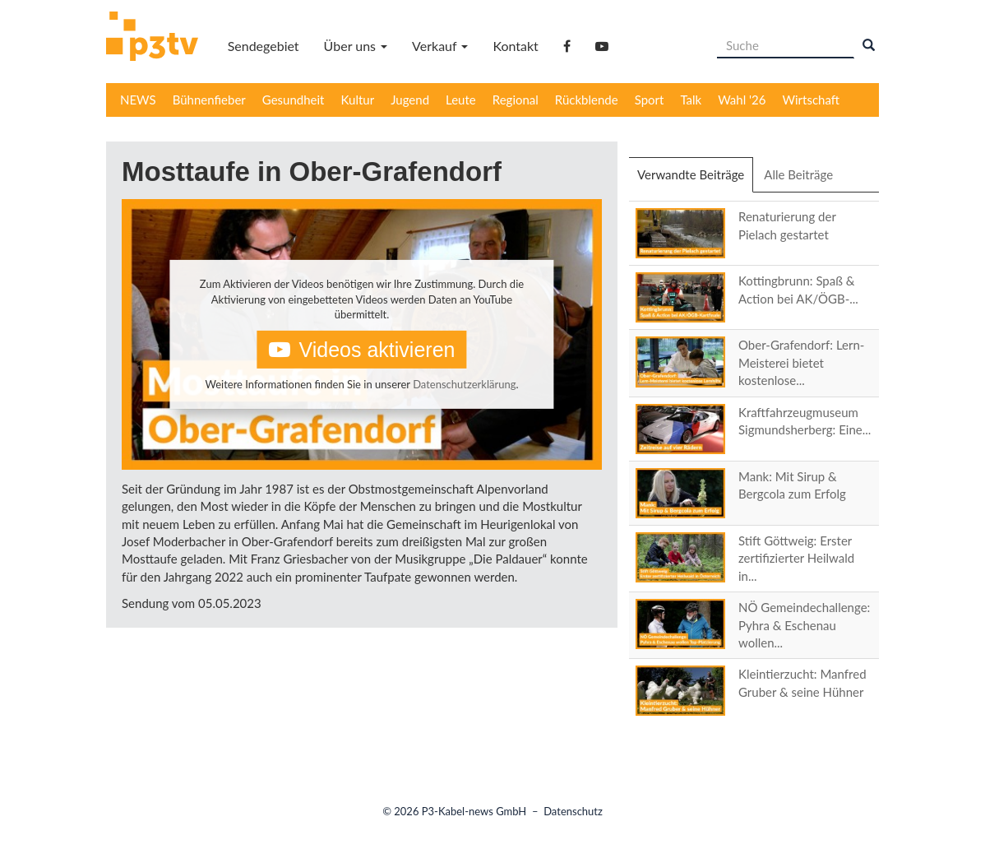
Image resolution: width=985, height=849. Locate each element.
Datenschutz (573, 811)
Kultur (358, 99)
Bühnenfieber (209, 99)
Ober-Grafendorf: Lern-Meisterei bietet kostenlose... (801, 362)
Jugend (410, 99)
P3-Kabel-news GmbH (474, 811)
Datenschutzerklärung (464, 384)
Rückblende (586, 99)
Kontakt (515, 45)
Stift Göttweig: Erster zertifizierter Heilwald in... (796, 558)
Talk (690, 99)
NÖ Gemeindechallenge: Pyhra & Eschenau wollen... (804, 625)
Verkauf (440, 45)
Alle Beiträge (798, 174)
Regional (515, 99)
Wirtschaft (811, 99)
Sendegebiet (263, 45)
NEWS (138, 99)
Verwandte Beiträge (695, 179)
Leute (461, 99)
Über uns (355, 45)
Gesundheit (293, 99)
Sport (649, 99)
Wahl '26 (741, 99)
